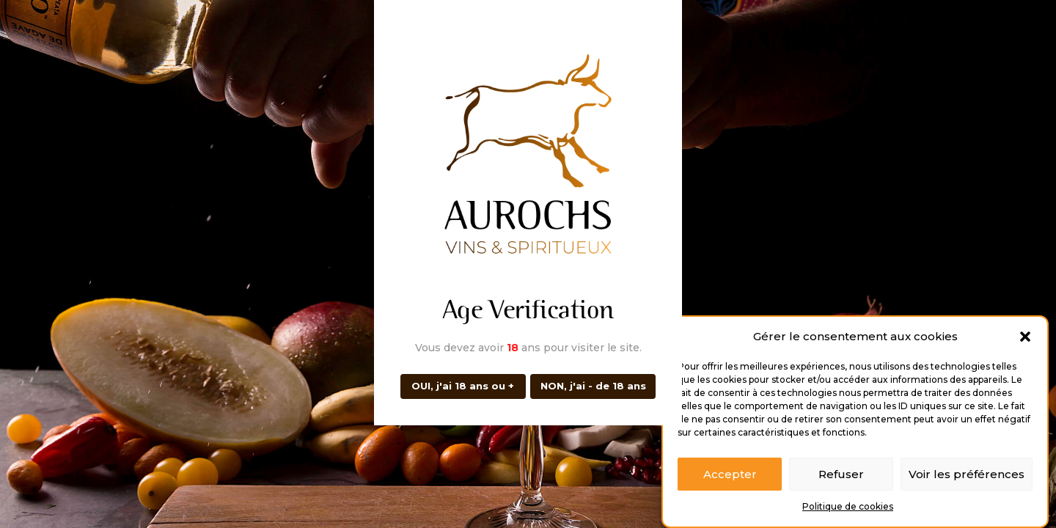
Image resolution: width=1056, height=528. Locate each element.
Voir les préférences (966, 476)
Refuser (841, 476)
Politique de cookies (847, 509)
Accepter (730, 476)
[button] (1025, 339)
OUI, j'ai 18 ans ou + (462, 386)
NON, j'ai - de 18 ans (593, 386)
